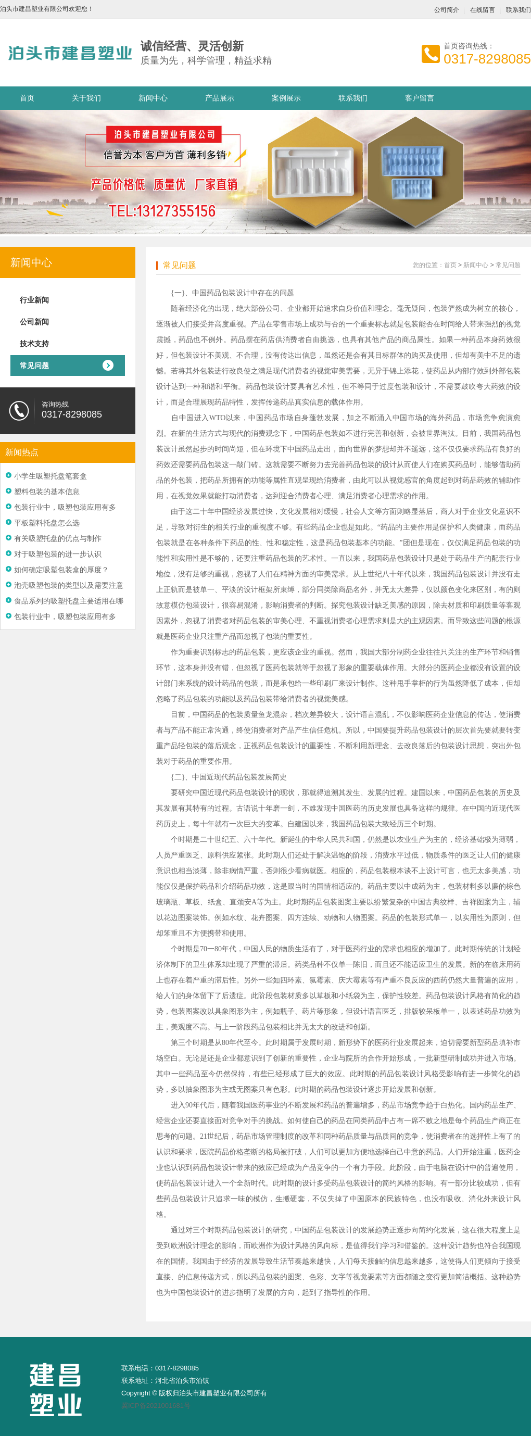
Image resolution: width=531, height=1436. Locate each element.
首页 (27, 98)
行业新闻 (34, 300)
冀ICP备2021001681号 (156, 1405)
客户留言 (419, 98)
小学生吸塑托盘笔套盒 (50, 476)
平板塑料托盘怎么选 (47, 523)
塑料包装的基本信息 (47, 491)
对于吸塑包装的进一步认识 (58, 554)
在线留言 (482, 10)
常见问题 (34, 365)
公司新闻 (34, 322)
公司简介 (446, 10)
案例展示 (286, 98)
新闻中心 (153, 98)
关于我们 (86, 98)
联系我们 (353, 98)
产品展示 (219, 98)
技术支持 (34, 343)
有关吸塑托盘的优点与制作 (58, 538)
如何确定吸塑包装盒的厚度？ (61, 569)
